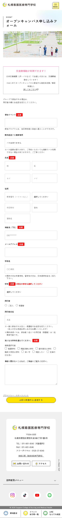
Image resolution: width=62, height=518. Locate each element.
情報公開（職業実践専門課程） (31, 455)
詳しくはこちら (29, 89)
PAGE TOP (59, 466)
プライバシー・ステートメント (16, 395)
